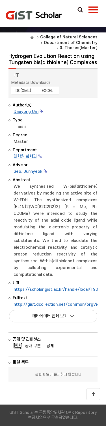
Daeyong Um (26, 111)
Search (80, 10)
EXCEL (47, 91)
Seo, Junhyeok (28, 171)
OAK (34, 15)
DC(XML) (23, 91)
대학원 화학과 (25, 156)
